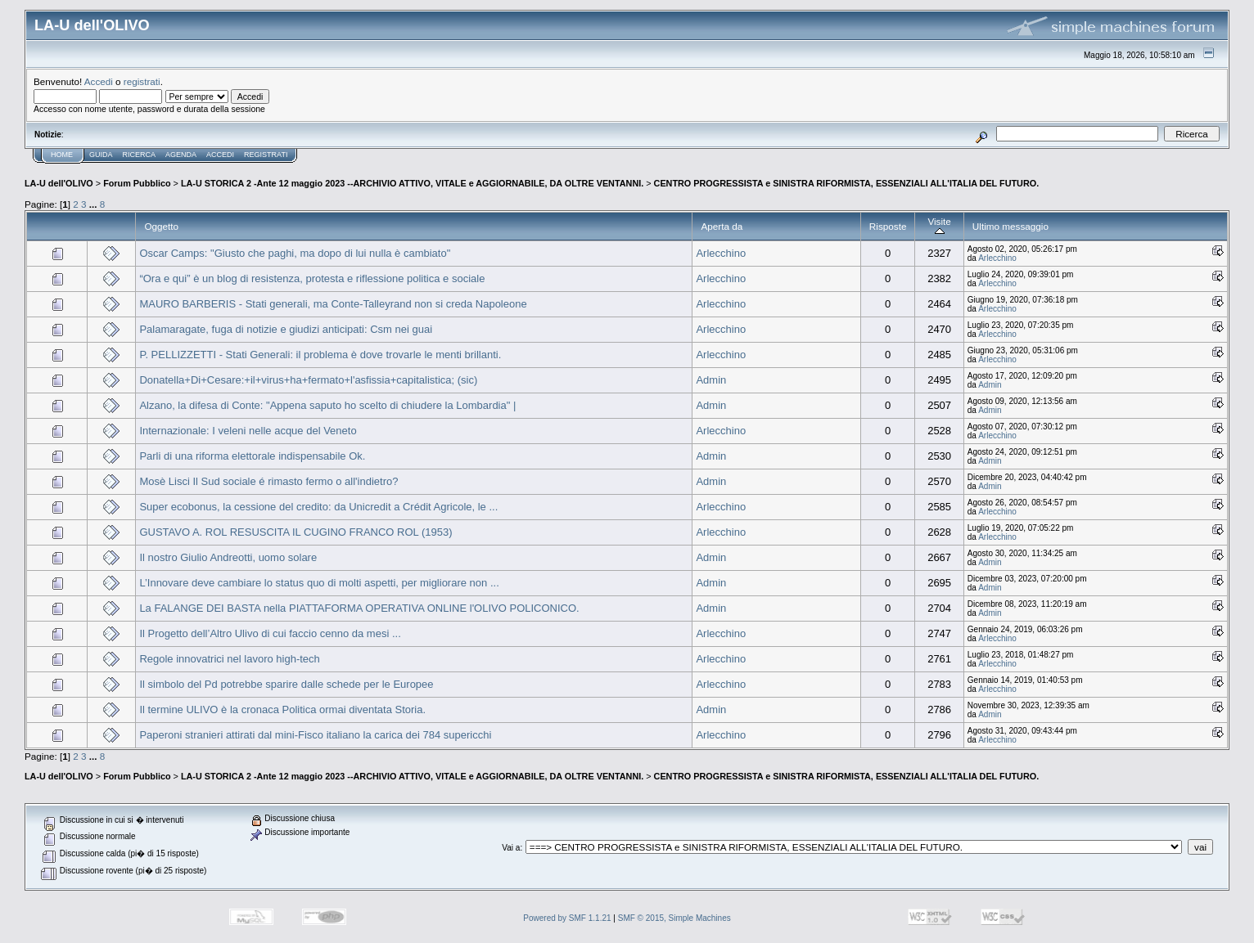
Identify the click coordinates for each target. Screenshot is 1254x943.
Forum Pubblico (136, 183)
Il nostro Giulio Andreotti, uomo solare (228, 557)
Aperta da (721, 226)
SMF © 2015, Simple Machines (674, 918)
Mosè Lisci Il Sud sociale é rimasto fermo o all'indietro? (268, 481)
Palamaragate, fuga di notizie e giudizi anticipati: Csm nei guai (285, 329)
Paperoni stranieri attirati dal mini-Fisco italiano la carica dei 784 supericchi (315, 735)
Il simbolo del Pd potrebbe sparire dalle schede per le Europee (286, 684)
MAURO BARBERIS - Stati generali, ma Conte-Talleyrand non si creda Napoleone (332, 304)
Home (62, 154)
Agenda (180, 154)
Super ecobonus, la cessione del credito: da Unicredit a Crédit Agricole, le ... (318, 507)
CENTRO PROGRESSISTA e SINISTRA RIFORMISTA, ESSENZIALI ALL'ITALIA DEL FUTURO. (847, 183)
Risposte (888, 226)
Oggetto (161, 226)
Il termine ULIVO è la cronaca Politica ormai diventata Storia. (282, 709)
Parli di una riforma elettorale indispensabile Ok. (252, 456)
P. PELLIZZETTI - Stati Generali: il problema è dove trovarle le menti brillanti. (320, 354)
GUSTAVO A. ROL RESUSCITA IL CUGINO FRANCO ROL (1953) (295, 532)
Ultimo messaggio (1010, 226)
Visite (938, 226)
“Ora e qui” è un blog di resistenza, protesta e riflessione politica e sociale (312, 278)
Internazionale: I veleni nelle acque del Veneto (247, 430)
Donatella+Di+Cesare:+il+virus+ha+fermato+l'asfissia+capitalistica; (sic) (308, 380)
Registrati (265, 154)
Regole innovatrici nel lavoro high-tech (229, 659)
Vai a (511, 847)
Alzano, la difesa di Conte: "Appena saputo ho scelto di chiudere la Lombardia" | (327, 405)
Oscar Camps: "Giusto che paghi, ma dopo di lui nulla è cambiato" (294, 253)
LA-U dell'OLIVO (59, 183)
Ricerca (139, 154)
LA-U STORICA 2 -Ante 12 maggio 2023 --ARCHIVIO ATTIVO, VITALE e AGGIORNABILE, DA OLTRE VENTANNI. (412, 183)
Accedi (98, 81)
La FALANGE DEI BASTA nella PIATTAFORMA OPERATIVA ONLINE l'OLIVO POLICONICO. (359, 608)
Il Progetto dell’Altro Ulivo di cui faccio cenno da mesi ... (269, 633)
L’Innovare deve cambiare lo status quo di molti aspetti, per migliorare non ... (318, 583)
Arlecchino (721, 253)
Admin (711, 380)
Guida (101, 154)
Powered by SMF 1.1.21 (567, 918)
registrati (142, 81)
